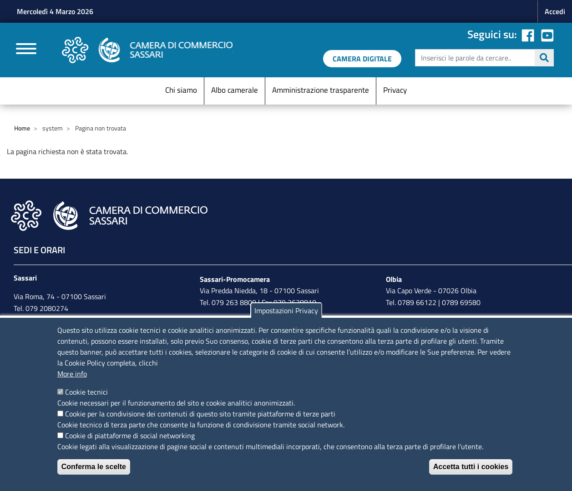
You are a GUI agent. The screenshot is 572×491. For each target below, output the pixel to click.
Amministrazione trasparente (320, 90)
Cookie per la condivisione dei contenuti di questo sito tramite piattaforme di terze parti (200, 413)
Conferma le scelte (93, 467)
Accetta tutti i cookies (470, 467)
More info (72, 373)
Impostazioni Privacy (286, 310)
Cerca (544, 57)
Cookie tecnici (86, 391)
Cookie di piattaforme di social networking (130, 435)
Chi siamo (181, 90)
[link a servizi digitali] (362, 58)
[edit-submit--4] (483, 57)
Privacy (395, 90)
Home (22, 128)
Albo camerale (234, 90)
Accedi (555, 11)
